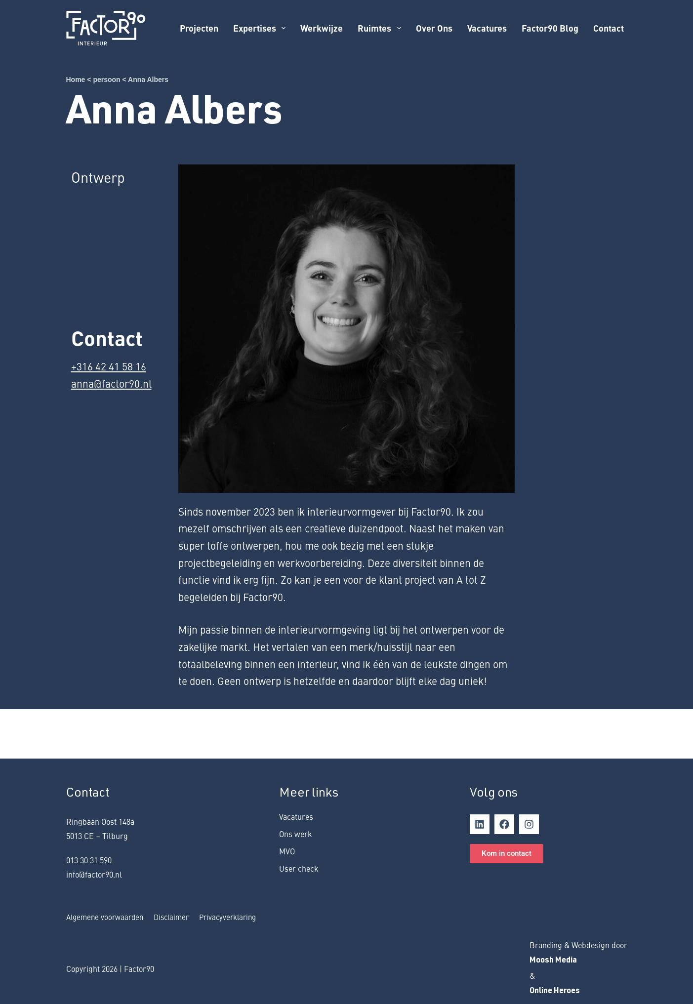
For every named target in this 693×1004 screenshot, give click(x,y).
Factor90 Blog (550, 27)
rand (543, 944)
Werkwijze (321, 27)
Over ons (434, 27)
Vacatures (487, 27)
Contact (608, 27)
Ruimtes (381, 27)
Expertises (261, 27)
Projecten (199, 27)
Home (75, 79)
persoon (106, 79)
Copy (74, 968)
